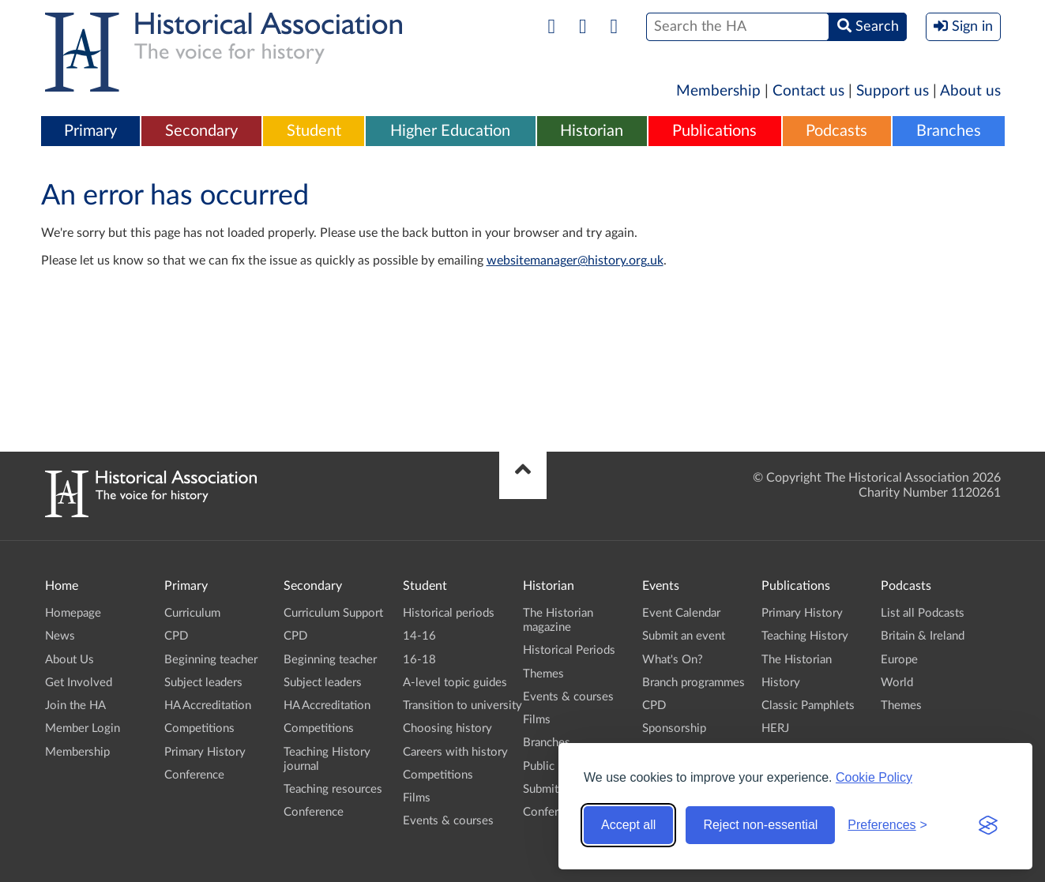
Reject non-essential (760, 824)
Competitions (199, 728)
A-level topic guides (455, 683)
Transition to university (462, 705)
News (60, 636)
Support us (892, 91)
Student (314, 131)
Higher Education (450, 131)
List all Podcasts (922, 613)
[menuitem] (90, 132)
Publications (714, 131)
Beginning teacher (210, 660)
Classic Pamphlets (808, 705)
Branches (948, 131)
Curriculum (192, 613)
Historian (591, 131)
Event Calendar (681, 613)
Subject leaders (203, 683)
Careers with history (455, 752)
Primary (90, 131)
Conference (194, 775)
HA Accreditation (207, 705)
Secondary (201, 131)
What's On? (672, 660)
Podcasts (836, 131)
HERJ (775, 728)
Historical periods (448, 613)
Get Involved (78, 683)
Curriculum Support (333, 613)
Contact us (808, 91)
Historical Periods (569, 650)
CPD (176, 636)
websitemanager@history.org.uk (575, 260)
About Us (69, 660)
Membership (718, 91)
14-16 (419, 636)
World (897, 683)
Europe (899, 660)
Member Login (82, 728)
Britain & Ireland (922, 636)
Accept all (628, 824)
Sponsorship (674, 728)
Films (416, 798)
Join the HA (75, 705)
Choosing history (447, 728)
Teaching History (804, 636)
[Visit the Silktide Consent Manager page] (988, 825)
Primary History (205, 752)
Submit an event (683, 636)
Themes (543, 674)
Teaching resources (333, 789)
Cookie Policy (874, 777)
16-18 (419, 660)
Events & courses (448, 821)
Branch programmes (693, 683)
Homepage (73, 613)
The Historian (796, 660)
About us (970, 91)
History (780, 683)
